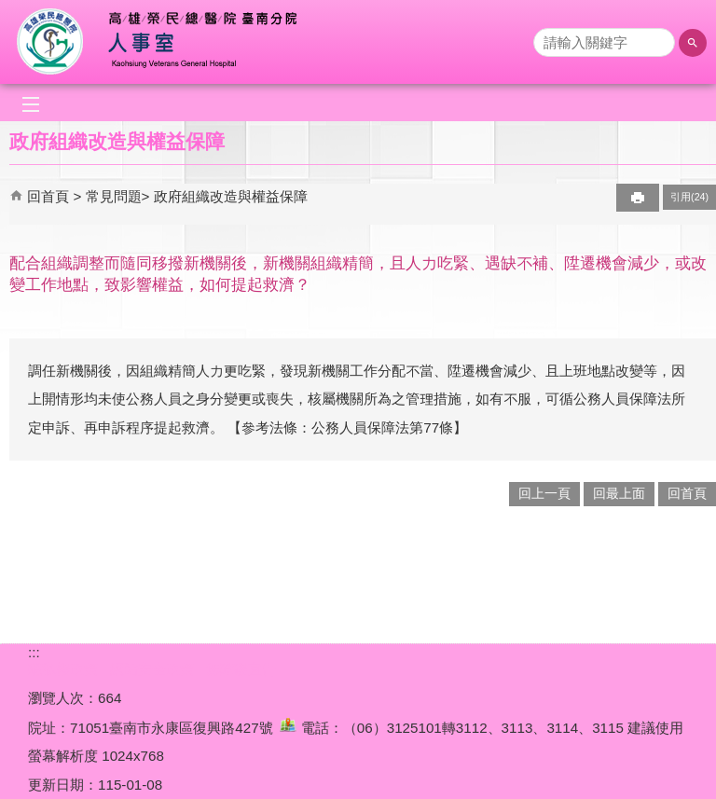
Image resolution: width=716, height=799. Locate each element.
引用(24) (689, 196)
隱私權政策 (63, 669)
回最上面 (619, 494)
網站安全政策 (152, 669)
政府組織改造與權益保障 (231, 196)
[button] (693, 43)
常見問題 (114, 196)
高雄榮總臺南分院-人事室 (171, 42)
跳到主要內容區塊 (9, 9)
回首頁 (48, 196)
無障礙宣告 (241, 669)
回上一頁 (544, 494)
